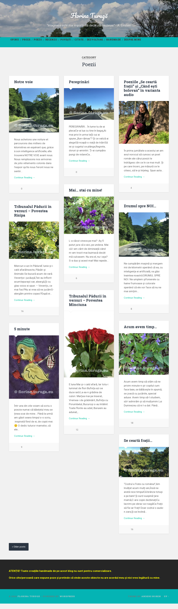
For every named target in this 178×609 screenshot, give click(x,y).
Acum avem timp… (140, 330)
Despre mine (132, 41)
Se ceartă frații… (137, 445)
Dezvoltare (95, 41)
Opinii (14, 41)
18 (132, 427)
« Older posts (19, 552)
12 (77, 434)
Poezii (38, 41)
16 (22, 315)
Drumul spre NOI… (139, 208)
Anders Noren (151, 601)
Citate (79, 41)
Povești (65, 41)
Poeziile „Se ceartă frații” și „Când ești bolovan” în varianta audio (141, 90)
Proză (26, 41)
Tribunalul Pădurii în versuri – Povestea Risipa (32, 213)
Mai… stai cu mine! (85, 193)
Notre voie (23, 84)
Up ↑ (166, 601)
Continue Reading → (26, 180)
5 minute (22, 332)
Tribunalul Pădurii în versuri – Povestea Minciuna (87, 303)
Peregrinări (79, 84)
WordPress (67, 601)
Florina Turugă (89, 16)
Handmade (113, 41)
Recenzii (51, 41)
